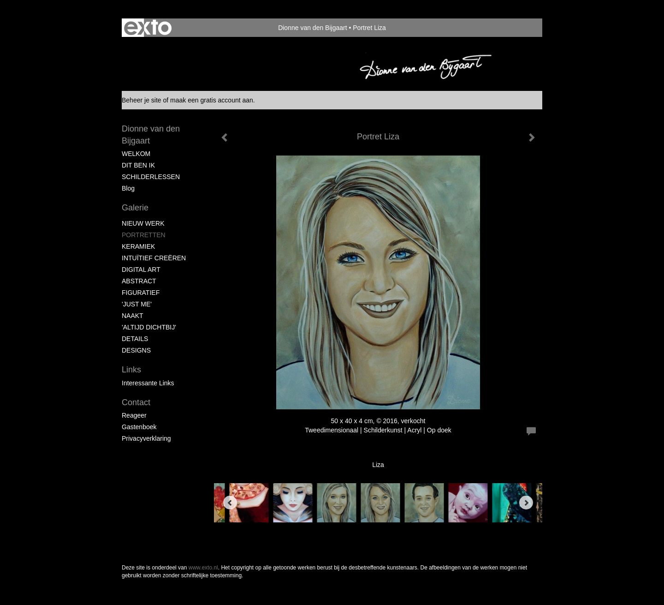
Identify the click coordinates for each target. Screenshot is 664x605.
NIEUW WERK (143, 223)
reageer (134, 415)
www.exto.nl (203, 567)
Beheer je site (141, 100)
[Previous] (230, 502)
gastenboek (139, 427)
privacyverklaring (146, 438)
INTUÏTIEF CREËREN (154, 258)
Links (131, 369)
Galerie (135, 207)
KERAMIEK (138, 246)
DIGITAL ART (141, 269)
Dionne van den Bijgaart (312, 27)
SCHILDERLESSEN (151, 176)
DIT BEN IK (138, 165)
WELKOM (136, 153)
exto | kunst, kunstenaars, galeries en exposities (148, 27)
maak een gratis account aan (211, 100)
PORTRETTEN (144, 235)
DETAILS (135, 338)
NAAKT (132, 315)
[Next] (526, 502)
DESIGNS (136, 350)
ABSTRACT (139, 281)
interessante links (148, 383)
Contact (136, 402)
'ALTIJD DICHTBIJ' (149, 327)
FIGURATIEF (141, 292)
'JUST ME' (137, 304)
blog (128, 188)
